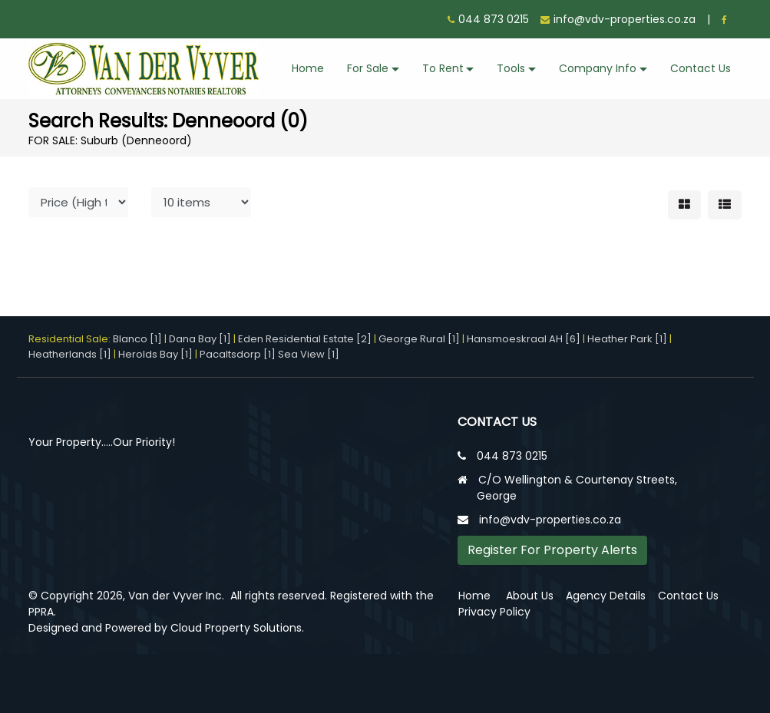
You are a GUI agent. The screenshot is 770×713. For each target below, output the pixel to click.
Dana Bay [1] (200, 339)
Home (308, 68)
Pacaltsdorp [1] (238, 354)
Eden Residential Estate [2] (305, 339)
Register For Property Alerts (552, 550)
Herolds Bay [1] (155, 354)
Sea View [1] (308, 354)
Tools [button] (511, 68)
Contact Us (700, 68)
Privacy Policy (494, 611)
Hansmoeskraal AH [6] (523, 339)
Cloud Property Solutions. (237, 627)
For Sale (367, 68)
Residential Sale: (70, 339)
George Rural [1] (419, 339)
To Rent (443, 68)
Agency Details (606, 595)
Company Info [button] (597, 68)
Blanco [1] (137, 339)
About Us (530, 595)
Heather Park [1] (627, 339)
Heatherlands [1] (69, 354)
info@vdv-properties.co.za (625, 19)
